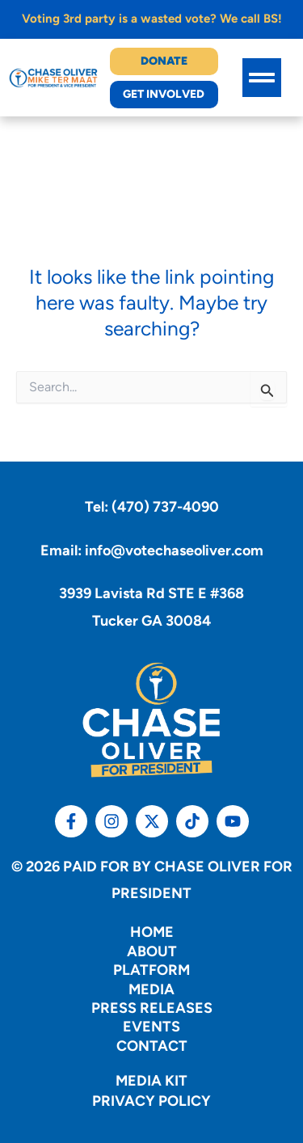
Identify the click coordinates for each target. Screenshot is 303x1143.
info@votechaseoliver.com (174, 550)
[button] (261, 77)
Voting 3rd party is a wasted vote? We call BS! (152, 18)
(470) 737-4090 (165, 507)
